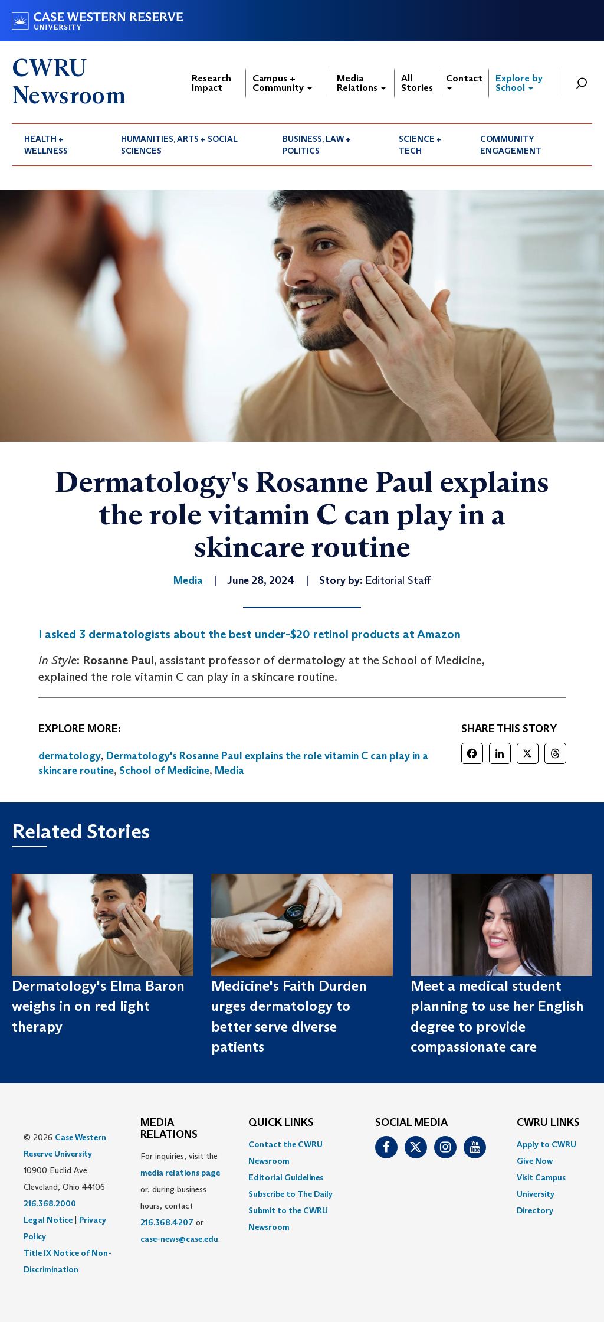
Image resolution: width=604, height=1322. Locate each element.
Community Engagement (510, 144)
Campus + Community (282, 83)
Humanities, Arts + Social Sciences (179, 144)
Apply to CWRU (546, 1144)
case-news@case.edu (179, 1238)
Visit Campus (541, 1177)
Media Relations (361, 83)
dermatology (69, 755)
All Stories (417, 83)
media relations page (180, 1172)
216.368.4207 (166, 1222)
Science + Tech (420, 144)
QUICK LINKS (281, 1123)
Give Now (535, 1160)
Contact (464, 81)
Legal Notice (48, 1220)
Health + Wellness (46, 144)
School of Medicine (164, 770)
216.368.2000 (50, 1203)
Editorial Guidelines (285, 1177)
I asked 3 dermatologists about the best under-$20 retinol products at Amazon (249, 634)
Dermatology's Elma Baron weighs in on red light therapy (98, 1006)
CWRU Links (548, 1123)
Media (229, 770)
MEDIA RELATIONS (169, 1129)
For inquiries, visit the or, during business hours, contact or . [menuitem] (180, 1197)
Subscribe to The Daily (290, 1194)
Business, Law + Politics (317, 144)
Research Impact (211, 83)
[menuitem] (60, 144)
